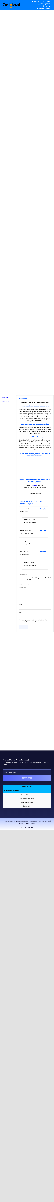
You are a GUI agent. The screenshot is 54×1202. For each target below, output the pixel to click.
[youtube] (32, 827)
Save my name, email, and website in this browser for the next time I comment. (33, 621)
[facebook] (22, 827)
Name (21, 604)
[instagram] (29, 827)
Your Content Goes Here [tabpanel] (11, 791)
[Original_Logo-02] (11, 4)
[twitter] (25, 827)
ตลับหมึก (34, 485)
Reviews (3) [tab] (5, 401)
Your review (23, 588)
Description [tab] (5, 397)
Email (21, 612)
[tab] (27, 786)
